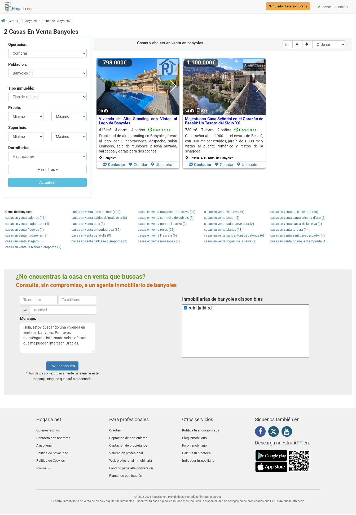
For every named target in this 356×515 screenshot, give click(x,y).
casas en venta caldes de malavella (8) (99, 218)
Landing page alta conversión (131, 462)
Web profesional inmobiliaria (130, 455)
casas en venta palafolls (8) (91, 235)
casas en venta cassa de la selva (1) (296, 224)
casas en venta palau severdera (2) (229, 224)
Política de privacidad (52, 449)
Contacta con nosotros (53, 437)
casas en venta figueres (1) (24, 230)
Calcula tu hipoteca (196, 449)
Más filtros (47, 169)
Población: (17, 64)
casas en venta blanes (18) (223, 230)
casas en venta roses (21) (156, 230)
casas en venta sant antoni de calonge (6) (234, 235)
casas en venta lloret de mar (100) (96, 212)
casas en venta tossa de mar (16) (294, 212)
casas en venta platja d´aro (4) (27, 224)
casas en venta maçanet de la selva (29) (166, 212)
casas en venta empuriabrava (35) (96, 230)
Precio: (14, 107)
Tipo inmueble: (21, 88)
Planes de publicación (125, 468)
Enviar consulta (62, 366)
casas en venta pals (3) (88, 224)
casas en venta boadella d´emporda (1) (298, 241)
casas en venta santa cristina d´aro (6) (298, 218)
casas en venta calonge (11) (25, 218)
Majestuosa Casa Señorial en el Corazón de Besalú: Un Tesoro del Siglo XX (224, 121)
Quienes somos (48, 430)
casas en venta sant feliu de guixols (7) (166, 218)
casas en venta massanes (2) (159, 241)
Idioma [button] (43, 462)
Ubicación (161, 164)
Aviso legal (44, 443)
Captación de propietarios (128, 443)
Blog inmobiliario (194, 437)
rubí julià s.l (200, 308)
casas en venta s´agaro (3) (24, 241)
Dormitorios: (19, 147)
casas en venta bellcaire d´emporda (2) (99, 241)
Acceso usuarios (333, 7)
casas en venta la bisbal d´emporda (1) (33, 247)
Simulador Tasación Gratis (288, 6)
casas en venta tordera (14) (290, 230)
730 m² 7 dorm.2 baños (224, 144)
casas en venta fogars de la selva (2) (230, 241)
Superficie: (17, 127)
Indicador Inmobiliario (198, 455)
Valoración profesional (126, 449)
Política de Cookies (50, 455)
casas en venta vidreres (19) (224, 212)
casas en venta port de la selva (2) (162, 224)
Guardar (137, 164)
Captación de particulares (128, 437)
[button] (56, 21)
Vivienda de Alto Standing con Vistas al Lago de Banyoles (138, 121)
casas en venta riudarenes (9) (26, 235)
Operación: (17, 44)
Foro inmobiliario (194, 443)
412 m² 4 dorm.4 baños (138, 144)
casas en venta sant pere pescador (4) (297, 235)
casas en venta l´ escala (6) (157, 235)
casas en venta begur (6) (221, 218)
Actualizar (47, 182)
